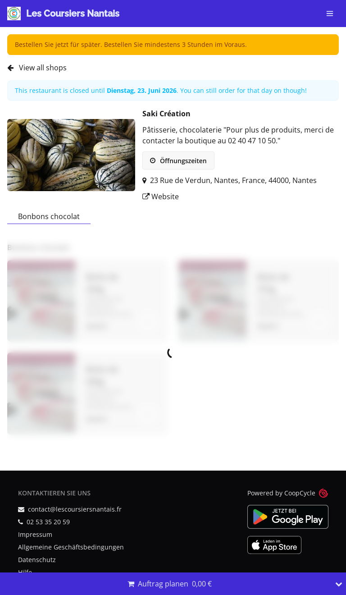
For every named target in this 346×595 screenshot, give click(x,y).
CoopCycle (299, 493)
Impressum (35, 534)
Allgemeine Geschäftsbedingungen (71, 547)
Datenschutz (37, 559)
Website (160, 196)
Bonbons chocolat (49, 216)
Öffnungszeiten (178, 160)
